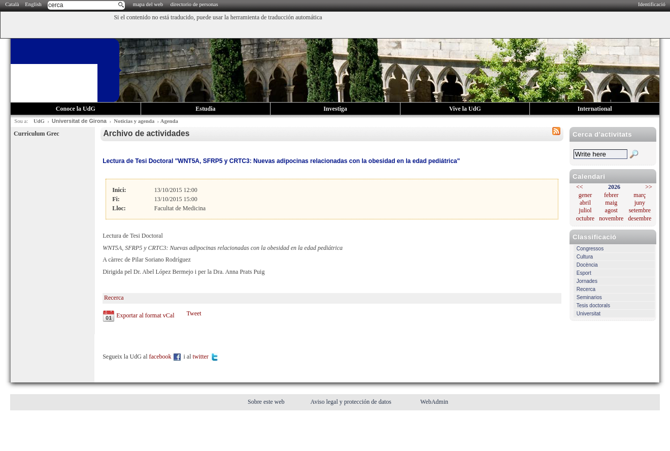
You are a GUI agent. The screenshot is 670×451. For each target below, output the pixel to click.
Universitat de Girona (79, 121)
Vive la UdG (465, 108)
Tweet (193, 313)
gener (585, 195)
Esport (584, 273)
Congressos (590, 248)
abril (585, 202)
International (595, 108)
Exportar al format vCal (145, 315)
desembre (639, 218)
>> (648, 186)
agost (611, 210)
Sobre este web (267, 401)
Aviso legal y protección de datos (352, 401)
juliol (585, 210)
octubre (585, 218)
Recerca (586, 289)
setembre (640, 210)
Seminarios (589, 297)
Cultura (585, 257)
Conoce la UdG (75, 108)
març (639, 195)
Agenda (169, 121)
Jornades (587, 281)
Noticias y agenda (134, 121)
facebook (165, 356)
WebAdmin (434, 401)
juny (639, 202)
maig (611, 202)
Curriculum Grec (36, 133)
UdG (39, 121)
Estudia (205, 108)
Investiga (335, 108)
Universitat (588, 313)
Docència (587, 265)
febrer (611, 195)
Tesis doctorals (593, 305)
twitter (205, 356)
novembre (611, 218)
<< (579, 186)
